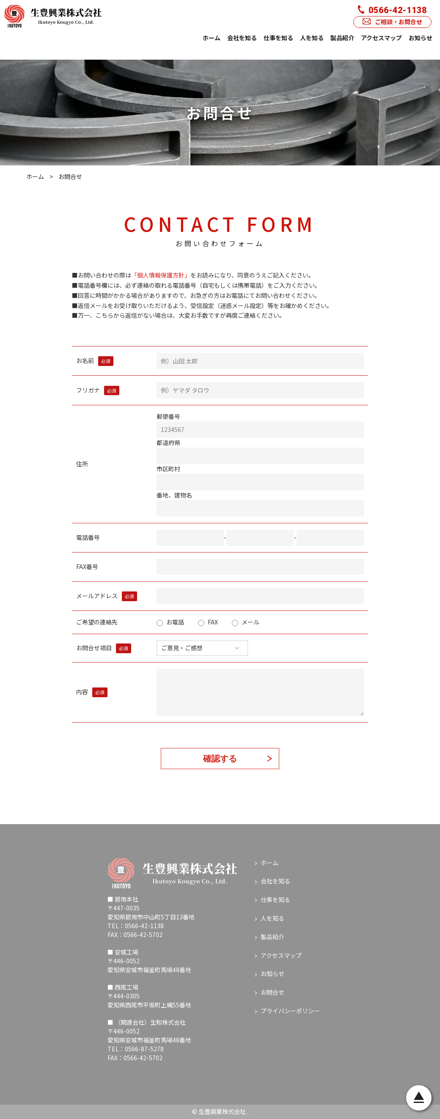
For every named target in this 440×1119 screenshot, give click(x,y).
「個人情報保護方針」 (160, 275)
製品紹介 (342, 37)
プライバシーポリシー (290, 1010)
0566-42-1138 (392, 10)
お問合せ (272, 992)
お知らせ (420, 37)
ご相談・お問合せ (392, 21)
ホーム (211, 37)
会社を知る (242, 37)
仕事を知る (278, 37)
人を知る (312, 37)
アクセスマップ (381, 37)
